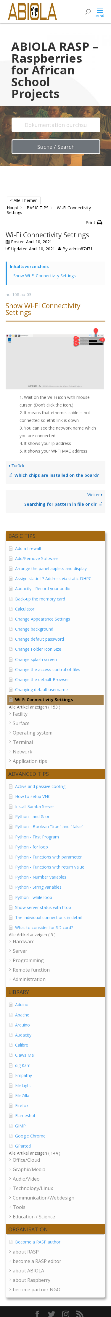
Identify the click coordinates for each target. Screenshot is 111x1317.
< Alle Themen (24, 200)
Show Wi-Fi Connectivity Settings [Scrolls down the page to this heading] (44, 275)
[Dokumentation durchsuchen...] (56, 124)
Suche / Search (56, 146)
